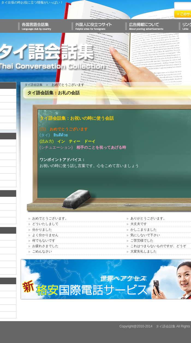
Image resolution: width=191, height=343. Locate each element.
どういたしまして (45, 224)
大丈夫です (138, 224)
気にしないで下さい (145, 235)
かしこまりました (143, 229)
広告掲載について (149, 26)
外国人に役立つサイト (95, 26)
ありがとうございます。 (148, 218)
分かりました (42, 229)
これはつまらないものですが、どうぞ (158, 246)
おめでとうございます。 (50, 218)
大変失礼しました (143, 251)
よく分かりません (45, 235)
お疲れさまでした (45, 246)
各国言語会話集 (42, 26)
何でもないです (43, 240)
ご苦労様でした (141, 240)
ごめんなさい (42, 251)
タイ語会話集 (34, 84)
